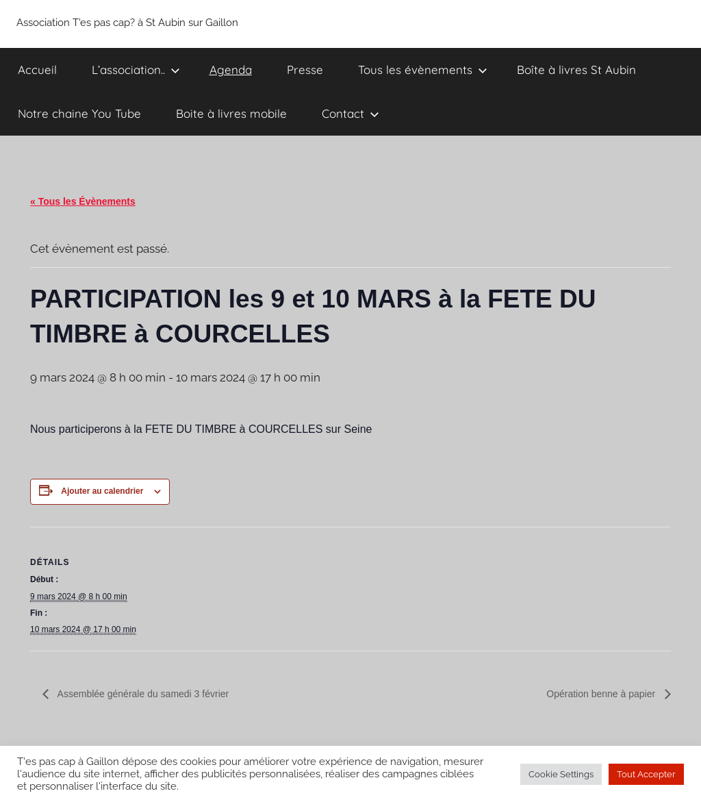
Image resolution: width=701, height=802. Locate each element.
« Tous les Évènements (83, 201)
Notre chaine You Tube (79, 113)
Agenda (230, 69)
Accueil (37, 69)
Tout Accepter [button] (646, 774)
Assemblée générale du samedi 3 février (142, 693)
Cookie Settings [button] (561, 774)
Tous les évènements (422, 69)
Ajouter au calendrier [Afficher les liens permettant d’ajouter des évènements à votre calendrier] (102, 491)
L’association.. (136, 69)
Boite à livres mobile (231, 113)
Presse (305, 69)
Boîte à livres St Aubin (576, 69)
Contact (350, 113)
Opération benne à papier (602, 693)
